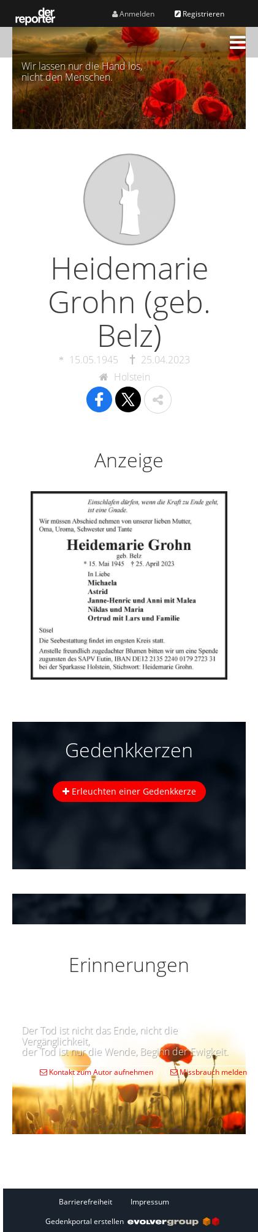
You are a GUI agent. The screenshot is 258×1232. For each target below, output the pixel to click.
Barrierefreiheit (85, 1202)
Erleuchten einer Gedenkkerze (129, 791)
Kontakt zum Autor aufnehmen (96, 1072)
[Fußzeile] (132, 1201)
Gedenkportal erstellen (132, 1221)
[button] (238, 42)
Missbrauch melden (208, 1072)
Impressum (150, 1202)
